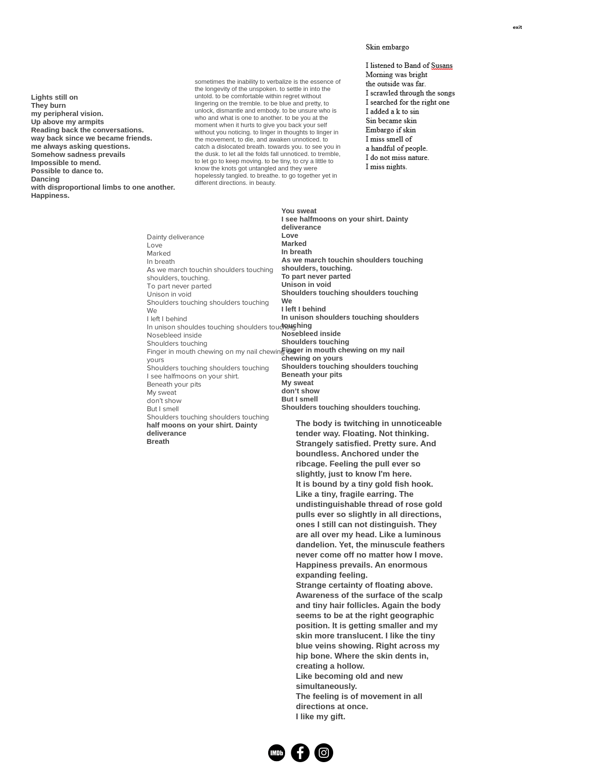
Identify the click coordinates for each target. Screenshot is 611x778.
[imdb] (276, 752)
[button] (517, 27)
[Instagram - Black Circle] (323, 752)
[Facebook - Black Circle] (300, 752)
